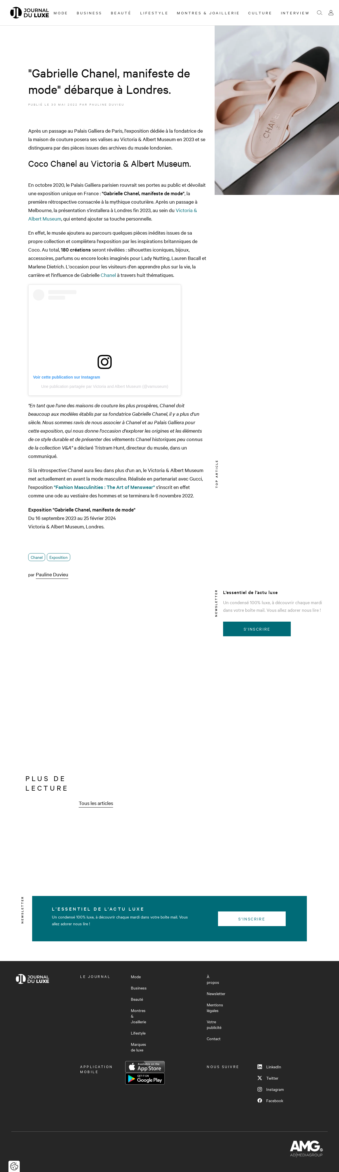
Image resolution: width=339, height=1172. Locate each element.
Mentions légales (215, 1007)
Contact (214, 1038)
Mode (61, 12)
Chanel (108, 275)
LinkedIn (269, 1066)
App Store (145, 1067)
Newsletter (216, 993)
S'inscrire (257, 629)
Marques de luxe (138, 1047)
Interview (295, 12)
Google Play (145, 1079)
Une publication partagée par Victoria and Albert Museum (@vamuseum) (104, 386)
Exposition (58, 557)
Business (89, 12)
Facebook (270, 1100)
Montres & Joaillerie (208, 12)
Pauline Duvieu (106, 104)
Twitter (267, 1078)
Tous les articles (96, 803)
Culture (260, 12)
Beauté (121, 12)
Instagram (270, 1089)
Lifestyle (154, 12)
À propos (213, 979)
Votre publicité (214, 1024)
